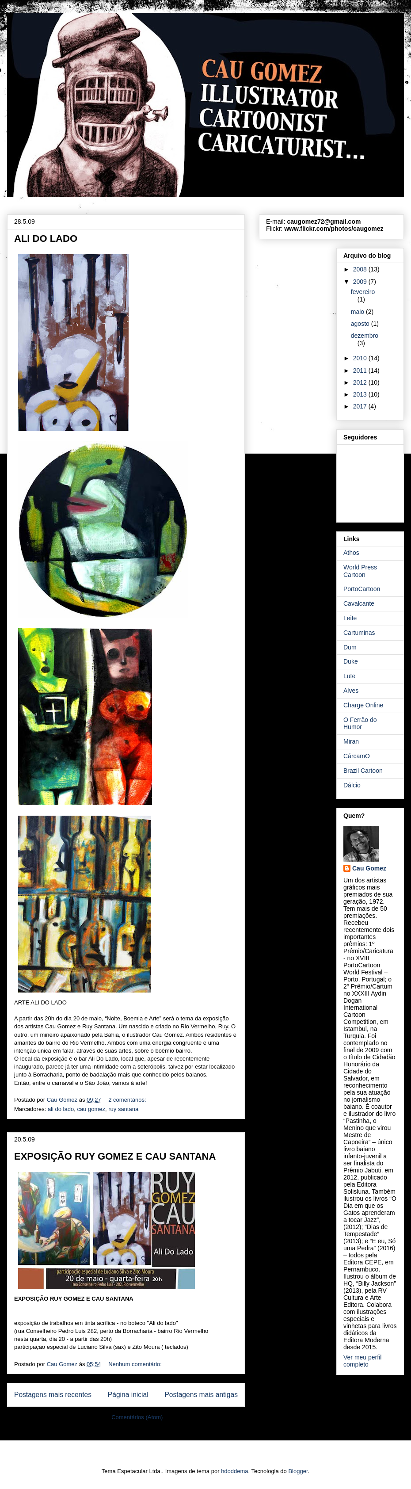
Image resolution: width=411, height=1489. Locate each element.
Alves (350, 690)
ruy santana (123, 1109)
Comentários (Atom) (137, 1417)
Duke (350, 661)
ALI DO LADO (45, 238)
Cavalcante (358, 603)
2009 (361, 281)
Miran (351, 741)
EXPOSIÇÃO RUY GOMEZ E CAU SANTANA (115, 1156)
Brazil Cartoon (363, 770)
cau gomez (91, 1109)
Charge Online (363, 705)
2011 (361, 370)
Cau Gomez (369, 868)
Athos (351, 552)
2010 (361, 358)
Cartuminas (359, 632)
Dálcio (352, 785)
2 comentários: (128, 1099)
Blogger (298, 1471)
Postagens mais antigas (201, 1394)
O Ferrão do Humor (360, 723)
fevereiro (363, 291)
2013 (361, 394)
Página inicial (128, 1394)
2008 (361, 269)
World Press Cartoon (360, 571)
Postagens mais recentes (52, 1394)
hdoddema (234, 1471)
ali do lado (61, 1109)
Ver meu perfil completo (362, 1361)
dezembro (364, 335)
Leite (350, 618)
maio (358, 311)
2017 (361, 406)
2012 (361, 382)
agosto (361, 323)
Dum (350, 647)
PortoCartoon (361, 588)
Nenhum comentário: (135, 1364)
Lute (349, 676)
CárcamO (356, 756)
